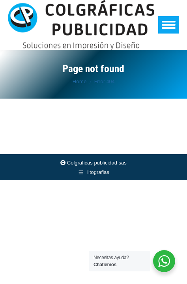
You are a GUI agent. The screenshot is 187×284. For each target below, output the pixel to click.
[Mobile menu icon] (168, 25)
